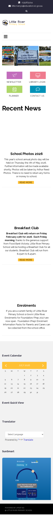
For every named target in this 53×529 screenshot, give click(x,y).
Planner (14, 96)
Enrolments (26, 305)
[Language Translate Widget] (24, 434)
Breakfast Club (26, 228)
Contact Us (37, 96)
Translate (25, 439)
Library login (37, 82)
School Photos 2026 (26, 154)
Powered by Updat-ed (14, 508)
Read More (26, 182)
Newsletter (14, 82)
